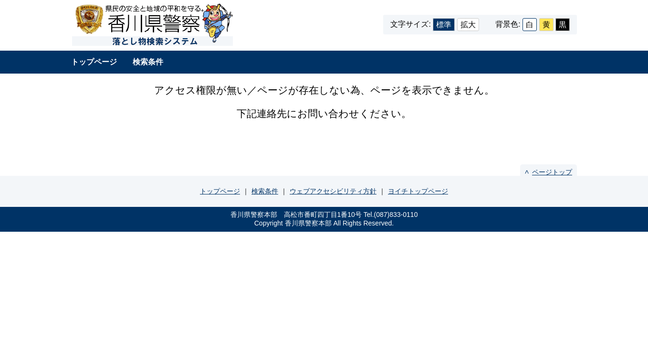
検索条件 (148, 62)
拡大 (468, 25)
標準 (443, 25)
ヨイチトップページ (418, 191)
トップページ (94, 62)
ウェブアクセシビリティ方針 (333, 191)
